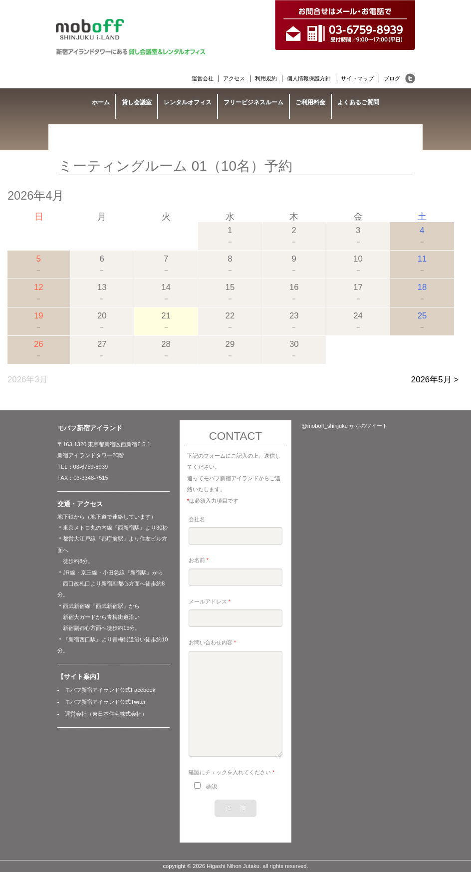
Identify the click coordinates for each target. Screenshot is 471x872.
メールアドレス (210, 601)
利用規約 (266, 78)
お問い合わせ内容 (212, 642)
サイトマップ (357, 78)
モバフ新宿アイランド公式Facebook (110, 690)
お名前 (199, 560)
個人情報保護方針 (309, 78)
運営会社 (203, 78)
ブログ (392, 78)
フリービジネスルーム (253, 102)
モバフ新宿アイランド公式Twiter (105, 702)
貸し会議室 (137, 102)
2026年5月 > (435, 379)
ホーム (101, 102)
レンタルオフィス (188, 102)
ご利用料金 (310, 102)
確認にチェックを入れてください (231, 772)
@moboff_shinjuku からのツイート (344, 426)
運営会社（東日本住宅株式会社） (106, 714)
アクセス (234, 78)
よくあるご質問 (358, 102)
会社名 (197, 519)
